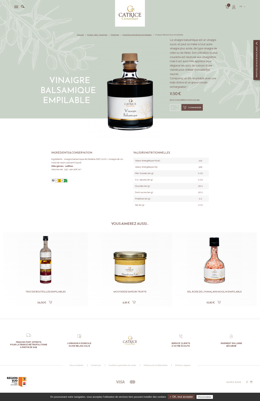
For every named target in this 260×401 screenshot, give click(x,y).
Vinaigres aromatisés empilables (137, 35)
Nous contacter (76, 365)
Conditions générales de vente (122, 365)
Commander (192, 107)
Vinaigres (115, 35)
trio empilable (196, 78)
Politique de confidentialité (155, 365)
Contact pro (96, 365)
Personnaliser (204, 397)
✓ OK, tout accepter (181, 396)
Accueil (80, 35)
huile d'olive (177, 82)
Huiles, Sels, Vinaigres (97, 35)
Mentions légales (183, 365)
